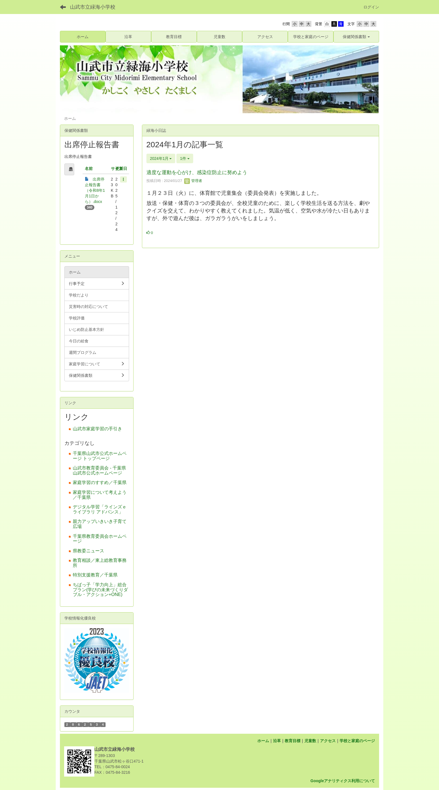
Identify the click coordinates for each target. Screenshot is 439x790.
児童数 (310, 740)
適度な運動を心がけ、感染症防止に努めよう (196, 172)
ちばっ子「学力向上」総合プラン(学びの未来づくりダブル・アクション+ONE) (100, 589)
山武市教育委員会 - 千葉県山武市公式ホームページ (99, 470)
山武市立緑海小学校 (92, 7)
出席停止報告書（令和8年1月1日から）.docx (95, 190)
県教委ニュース (88, 550)
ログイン (371, 7)
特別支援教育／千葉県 (95, 574)
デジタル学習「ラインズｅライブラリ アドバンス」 (100, 509)
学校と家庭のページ (357, 740)
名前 (89, 168)
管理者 (193, 181)
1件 (185, 158)
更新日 (121, 168)
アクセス (328, 740)
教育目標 (292, 740)
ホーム (263, 740)
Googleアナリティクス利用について (342, 781)
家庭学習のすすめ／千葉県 (100, 482)
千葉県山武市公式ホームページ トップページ (100, 456)
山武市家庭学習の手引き (97, 428)
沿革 (277, 740)
